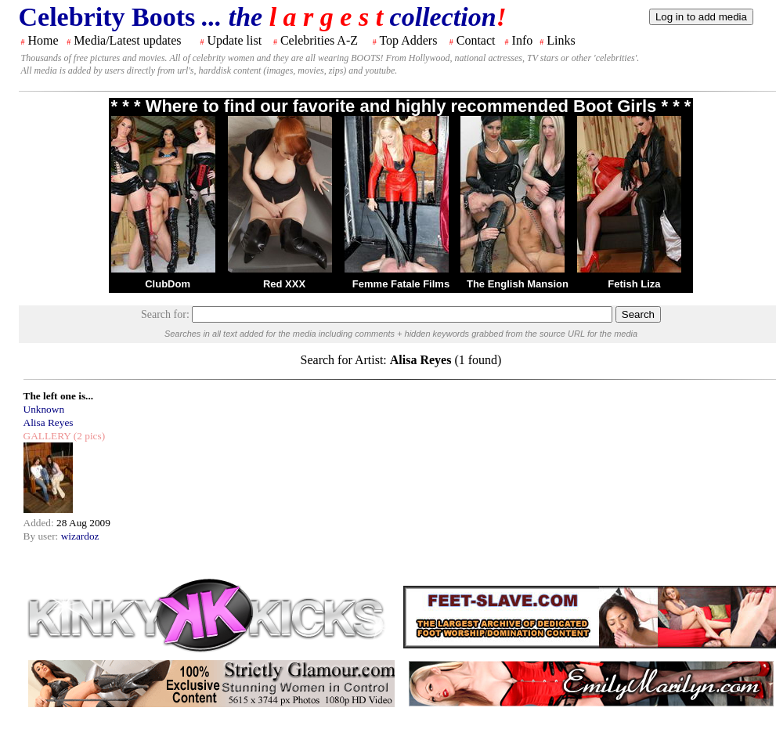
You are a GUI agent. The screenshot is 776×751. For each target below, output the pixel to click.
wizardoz (80, 536)
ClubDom (167, 284)
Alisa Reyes (48, 422)
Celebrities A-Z (319, 40)
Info (522, 40)
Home (43, 40)
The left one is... (58, 396)
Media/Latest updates (127, 40)
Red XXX (284, 284)
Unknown (44, 409)
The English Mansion (517, 284)
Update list (234, 40)
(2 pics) (87, 436)
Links (561, 40)
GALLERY (47, 436)
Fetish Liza (634, 284)
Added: (40, 523)
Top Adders (408, 40)
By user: (42, 536)
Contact (476, 40)
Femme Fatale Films (400, 284)
